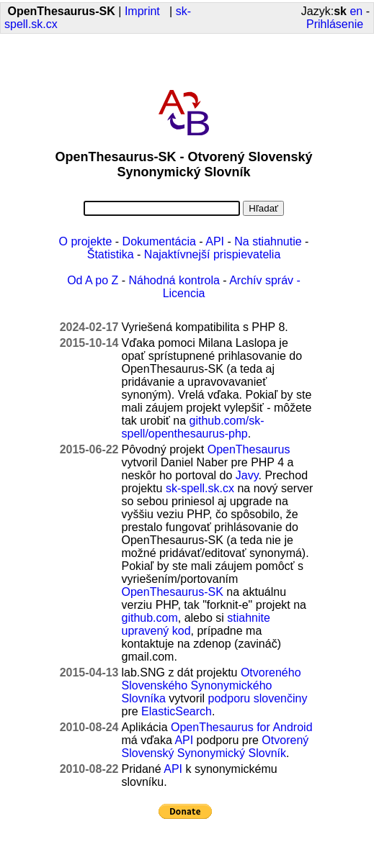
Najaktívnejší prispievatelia (212, 254)
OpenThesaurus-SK (172, 592)
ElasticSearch (176, 711)
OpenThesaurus (249, 449)
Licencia (184, 293)
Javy (247, 475)
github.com (150, 618)
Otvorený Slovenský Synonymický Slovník (215, 746)
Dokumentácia (159, 241)
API (214, 241)
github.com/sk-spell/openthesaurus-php (193, 427)
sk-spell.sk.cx (200, 488)
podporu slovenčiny (258, 698)
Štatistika (110, 254)
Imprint (142, 11)
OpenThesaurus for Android (242, 727)
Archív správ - (264, 280)
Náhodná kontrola (174, 280)
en (355, 11)
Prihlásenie (334, 24)
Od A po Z (92, 280)
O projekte (85, 241)
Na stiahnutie (267, 241)
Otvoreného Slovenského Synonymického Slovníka (211, 685)
